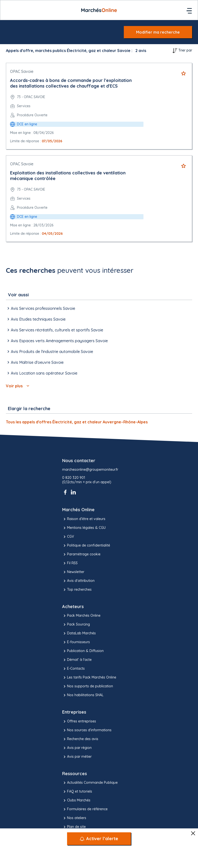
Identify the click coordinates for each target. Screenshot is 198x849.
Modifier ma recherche (158, 32)
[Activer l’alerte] (99, 838)
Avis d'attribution (78, 580)
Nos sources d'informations (87, 730)
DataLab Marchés (79, 633)
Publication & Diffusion (83, 651)
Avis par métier (77, 756)
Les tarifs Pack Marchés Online (89, 677)
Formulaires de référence (85, 809)
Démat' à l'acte (77, 659)
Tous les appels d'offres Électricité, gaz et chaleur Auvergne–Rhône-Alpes (77, 421)
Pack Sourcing (76, 624)
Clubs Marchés (76, 800)
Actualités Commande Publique (90, 782)
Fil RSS (70, 563)
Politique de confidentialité (86, 545)
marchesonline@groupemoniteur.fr (90, 470)
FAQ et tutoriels (77, 791)
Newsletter (73, 572)
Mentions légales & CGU (84, 527)
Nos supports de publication (87, 686)
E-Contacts (73, 668)
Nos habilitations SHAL (82, 695)
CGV (68, 536)
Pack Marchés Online (81, 615)
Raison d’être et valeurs (83, 519)
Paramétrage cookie (81, 554)
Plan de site (74, 826)
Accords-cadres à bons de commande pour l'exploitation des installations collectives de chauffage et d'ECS (71, 83)
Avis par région (77, 747)
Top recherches (77, 589)
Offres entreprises (79, 721)
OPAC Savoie (21, 71)
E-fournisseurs (76, 642)
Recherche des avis (80, 739)
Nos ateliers (74, 818)
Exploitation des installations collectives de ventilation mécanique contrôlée (68, 175)
